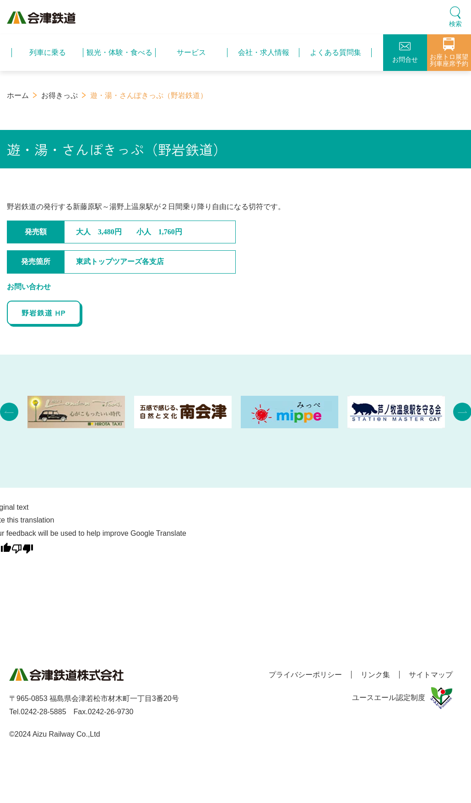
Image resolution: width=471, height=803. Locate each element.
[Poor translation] (22, 547)
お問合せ (405, 52)
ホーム (18, 95)
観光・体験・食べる (119, 52)
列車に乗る (47, 52)
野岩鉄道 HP (44, 312)
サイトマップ (431, 675)
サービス (191, 52)
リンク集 (375, 675)
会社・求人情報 (263, 52)
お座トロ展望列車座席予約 (449, 52)
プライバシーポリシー (305, 675)
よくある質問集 (335, 52)
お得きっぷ (59, 95)
